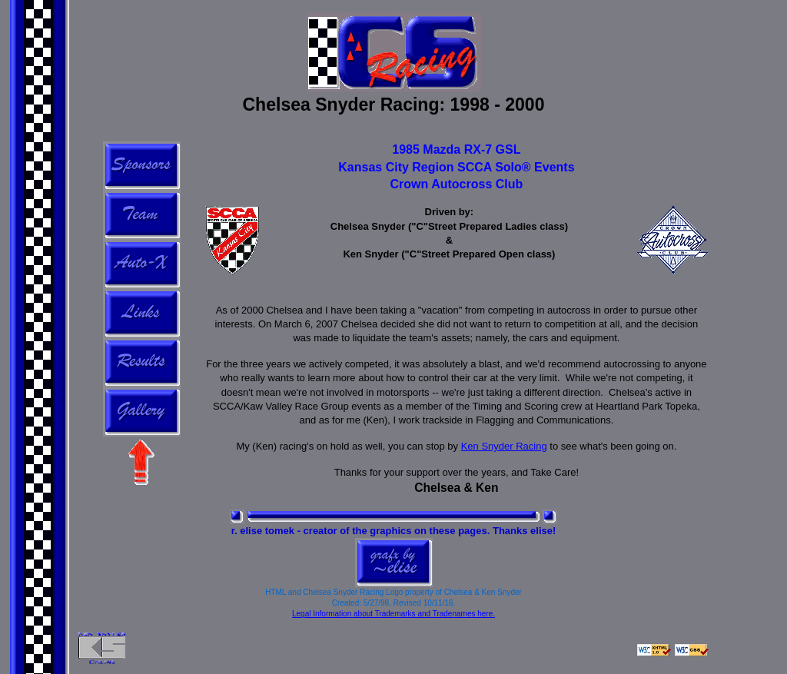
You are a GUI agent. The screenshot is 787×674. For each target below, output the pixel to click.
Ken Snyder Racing (504, 446)
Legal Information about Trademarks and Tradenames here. (393, 613)
